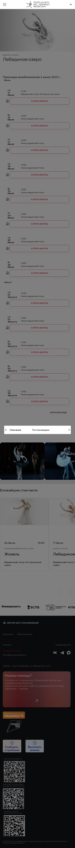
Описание (15, 429)
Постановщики (40, 429)
